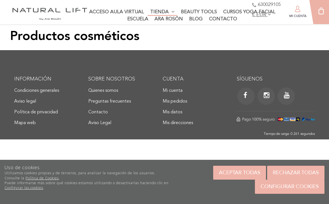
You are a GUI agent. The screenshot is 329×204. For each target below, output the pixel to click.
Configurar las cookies (24, 187)
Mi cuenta (173, 90)
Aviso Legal (99, 123)
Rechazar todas (296, 172)
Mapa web (25, 123)
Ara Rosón (168, 19)
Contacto (223, 19)
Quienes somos (103, 90)
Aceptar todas (239, 172)
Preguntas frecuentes (109, 101)
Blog (196, 19)
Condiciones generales (36, 90)
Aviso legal (25, 101)
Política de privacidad (36, 112)
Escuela (137, 19)
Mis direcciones (178, 123)
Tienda (162, 11)
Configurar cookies (290, 186)
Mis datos (172, 112)
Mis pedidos (175, 101)
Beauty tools (199, 12)
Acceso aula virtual (116, 12)
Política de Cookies (42, 178)
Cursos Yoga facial (249, 12)
